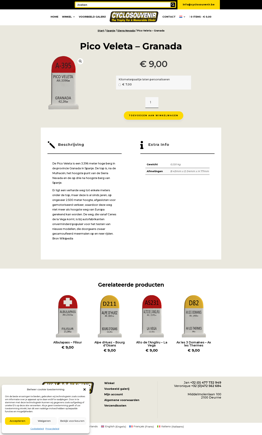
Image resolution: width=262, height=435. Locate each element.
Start (101, 30)
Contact (169, 16)
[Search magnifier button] (173, 4)
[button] (84, 389)
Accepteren (17, 420)
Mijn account (113, 394)
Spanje (110, 30)
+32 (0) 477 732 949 (205, 382)
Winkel (67, 16)
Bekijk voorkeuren (72, 420)
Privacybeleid (52, 428)
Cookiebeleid (37, 428)
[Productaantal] (151, 102)
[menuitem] (182, 16)
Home (54, 16)
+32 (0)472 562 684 (206, 386)
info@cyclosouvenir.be (199, 4)
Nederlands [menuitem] (90, 426)
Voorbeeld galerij (92, 16)
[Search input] (123, 4)
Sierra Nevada (126, 30)
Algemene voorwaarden (121, 400)
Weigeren (44, 420)
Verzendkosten (115, 405)
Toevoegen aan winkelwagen (153, 115)
